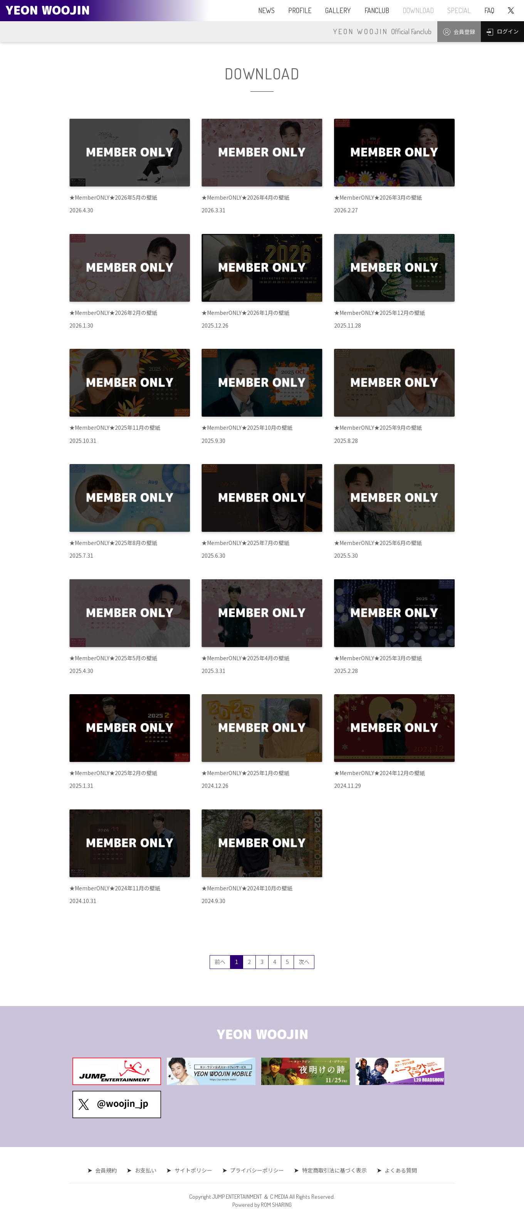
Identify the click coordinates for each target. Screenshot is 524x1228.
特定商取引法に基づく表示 (333, 1170)
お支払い (146, 1170)
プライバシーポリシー (257, 1170)
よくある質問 (399, 1170)
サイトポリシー (193, 1170)
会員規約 (107, 1170)
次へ (304, 962)
